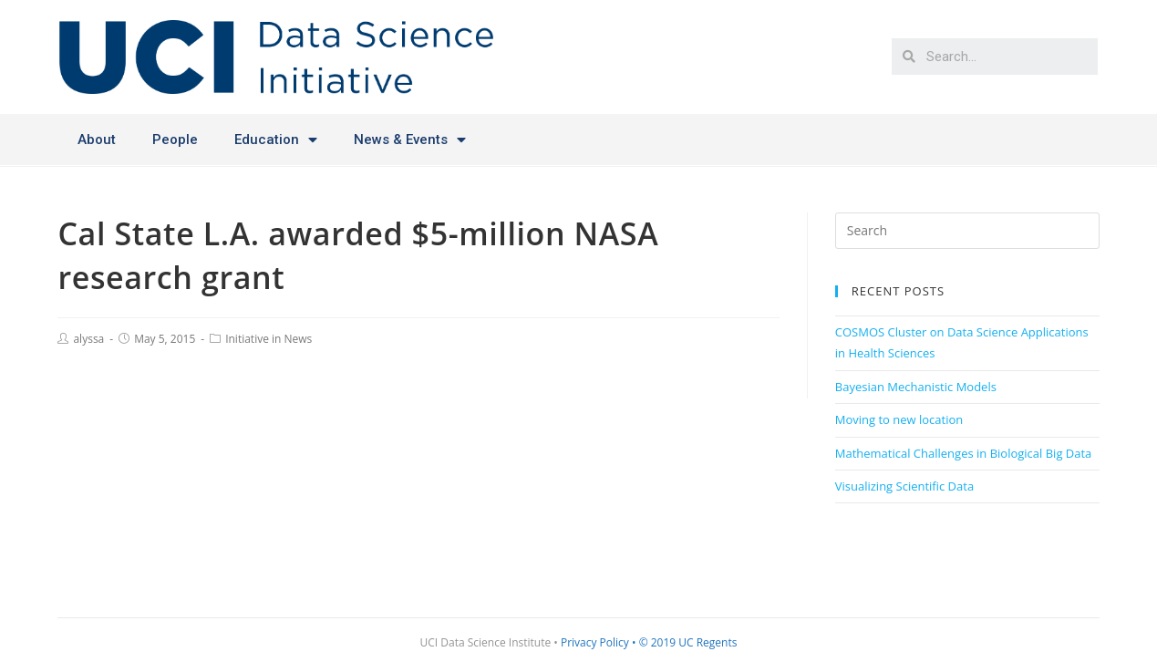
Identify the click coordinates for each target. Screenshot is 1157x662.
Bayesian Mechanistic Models (916, 386)
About (96, 139)
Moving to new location (899, 419)
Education (275, 140)
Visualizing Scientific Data (904, 486)
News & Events (410, 140)
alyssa (88, 339)
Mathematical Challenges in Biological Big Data (963, 453)
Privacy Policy (595, 642)
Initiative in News (268, 339)
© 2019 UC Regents (688, 642)
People (175, 139)
